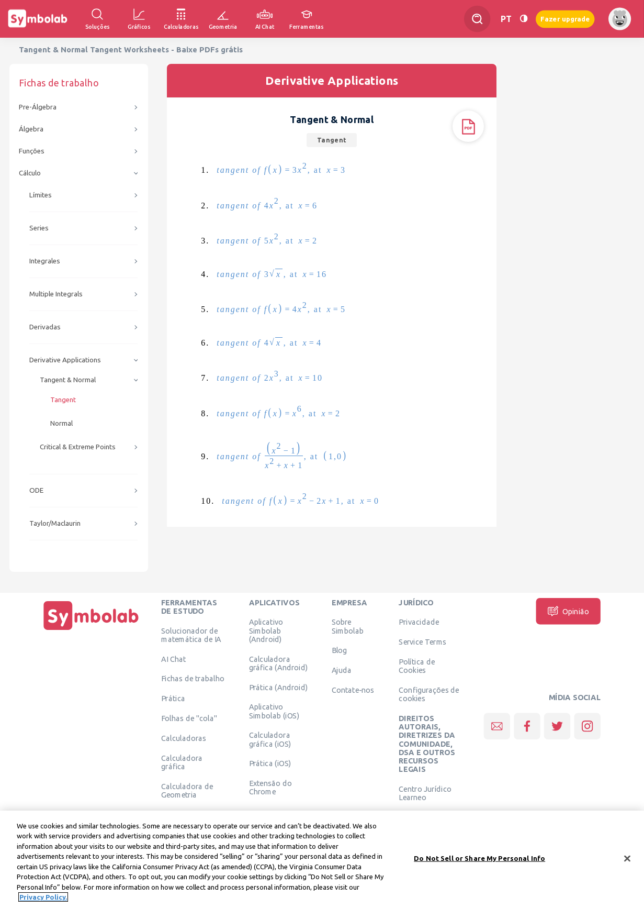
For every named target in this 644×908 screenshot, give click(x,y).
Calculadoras (183, 738)
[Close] (627, 860)
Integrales (44, 261)
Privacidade (419, 622)
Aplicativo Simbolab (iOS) (274, 711)
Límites (40, 195)
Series (39, 228)
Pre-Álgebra (38, 107)
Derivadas (45, 327)
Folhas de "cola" (189, 718)
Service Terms (422, 642)
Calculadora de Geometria (187, 790)
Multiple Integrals (56, 294)
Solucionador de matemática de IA (191, 634)
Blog (339, 650)
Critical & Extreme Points (78, 447)
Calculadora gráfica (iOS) (270, 739)
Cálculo (30, 173)
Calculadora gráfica (181, 762)
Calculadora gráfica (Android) (278, 663)
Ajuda (342, 670)
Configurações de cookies (429, 693)
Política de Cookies (416, 665)
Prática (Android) (278, 687)
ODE (36, 490)
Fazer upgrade (565, 19)
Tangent (63, 400)
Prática (173, 698)
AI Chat (173, 659)
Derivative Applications (65, 360)
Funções (31, 151)
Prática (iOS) (270, 763)
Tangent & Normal (68, 380)
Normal (61, 423)
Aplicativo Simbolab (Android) (266, 631)
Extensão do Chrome (270, 787)
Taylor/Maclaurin (55, 523)
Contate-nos (353, 689)
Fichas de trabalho (192, 678)
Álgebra (31, 129)
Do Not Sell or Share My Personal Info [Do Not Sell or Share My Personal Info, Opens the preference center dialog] (479, 860)
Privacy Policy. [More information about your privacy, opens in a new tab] (43, 899)
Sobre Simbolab (348, 626)
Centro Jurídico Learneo (425, 792)
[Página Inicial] (91, 630)
